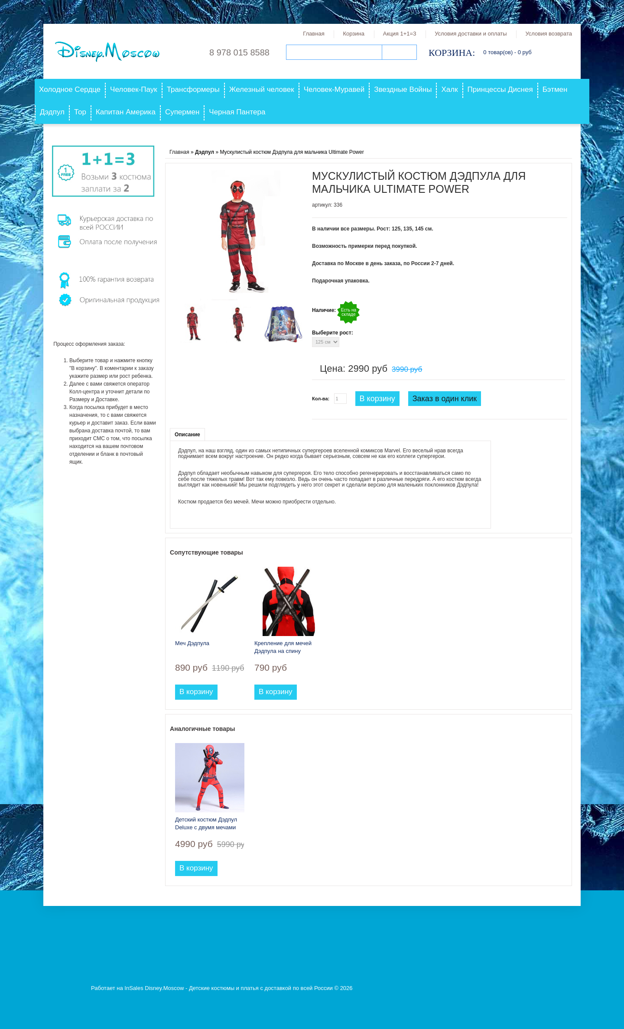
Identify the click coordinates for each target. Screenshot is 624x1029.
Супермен (182, 112)
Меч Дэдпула (192, 643)
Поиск (399, 52)
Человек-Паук (133, 89)
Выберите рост (331, 333)
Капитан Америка (126, 112)
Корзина (353, 33)
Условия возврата (548, 33)
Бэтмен (555, 89)
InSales (133, 988)
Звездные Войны (403, 89)
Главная (313, 33)
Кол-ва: (320, 398)
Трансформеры (193, 89)
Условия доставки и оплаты (471, 33)
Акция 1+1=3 (399, 33)
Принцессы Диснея (500, 89)
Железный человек (261, 89)
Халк (449, 89)
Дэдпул (52, 112)
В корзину (377, 398)
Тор (80, 112)
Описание (187, 435)
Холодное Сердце (70, 89)
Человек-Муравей (334, 89)
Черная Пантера (237, 112)
